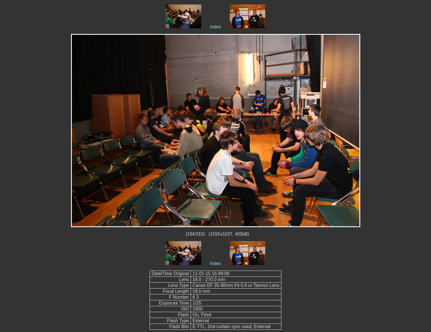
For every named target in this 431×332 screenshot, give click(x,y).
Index (215, 26)
